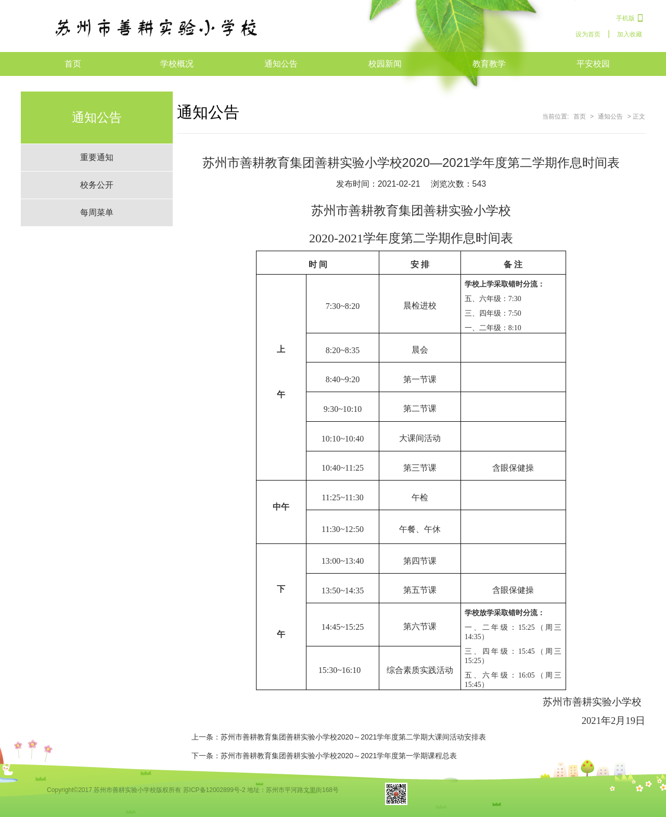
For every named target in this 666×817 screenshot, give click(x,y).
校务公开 (96, 184)
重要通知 (96, 157)
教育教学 (489, 63)
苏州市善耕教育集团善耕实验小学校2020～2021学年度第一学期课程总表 (339, 755)
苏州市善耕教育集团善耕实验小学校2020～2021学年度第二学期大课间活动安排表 (353, 737)
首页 (73, 63)
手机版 (625, 18)
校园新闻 (385, 63)
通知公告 (281, 63)
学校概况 (177, 63)
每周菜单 (96, 212)
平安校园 (593, 63)
